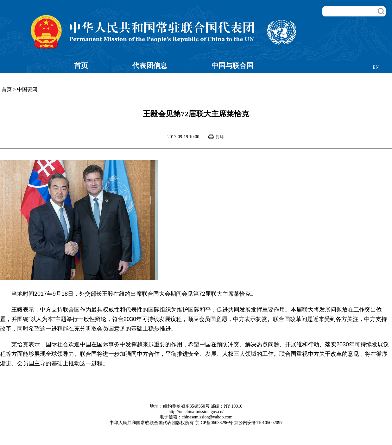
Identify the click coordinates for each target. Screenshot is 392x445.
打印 (220, 136)
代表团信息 (149, 66)
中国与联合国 (232, 66)
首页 (81, 66)
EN (376, 67)
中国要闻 (27, 89)
